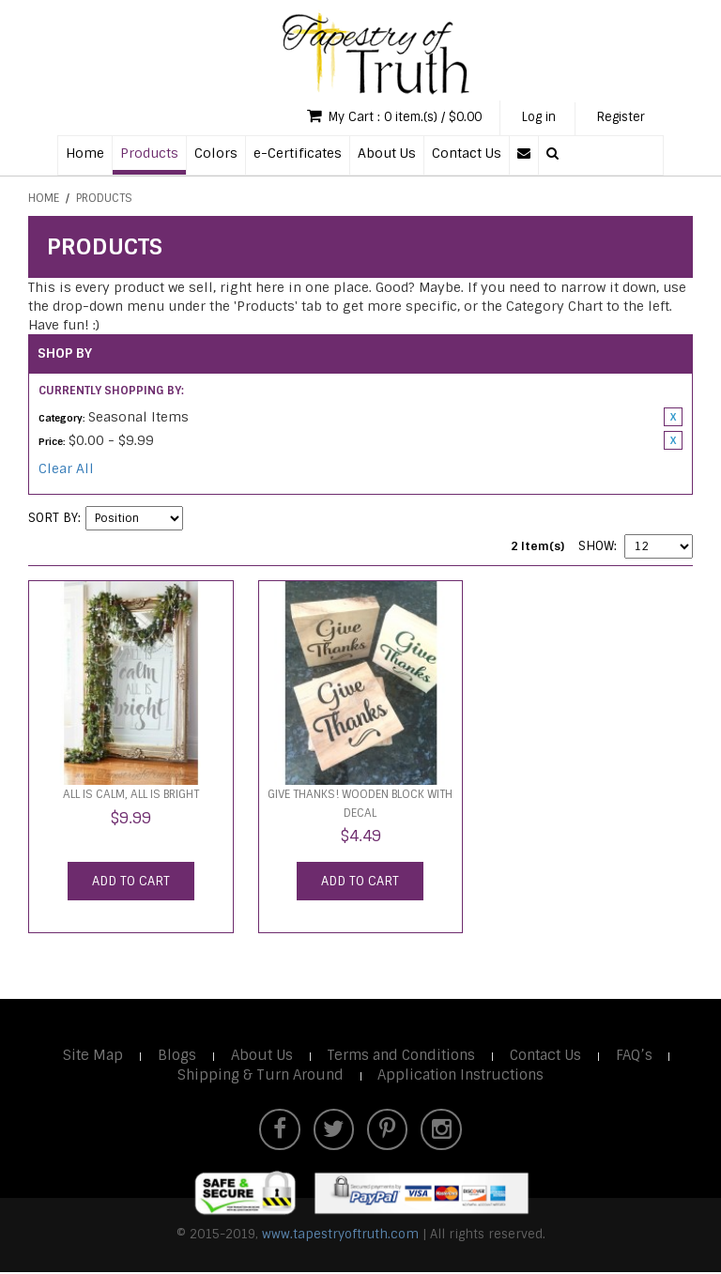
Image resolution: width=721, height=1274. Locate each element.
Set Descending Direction (200, 519)
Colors (216, 153)
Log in (533, 118)
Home (85, 153)
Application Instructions (461, 1076)
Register (619, 118)
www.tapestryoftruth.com (340, 1236)
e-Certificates (297, 153)
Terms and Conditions (402, 1056)
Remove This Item (673, 417)
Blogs (176, 1056)
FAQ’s (637, 1056)
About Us (387, 153)
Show (596, 547)
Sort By (53, 519)
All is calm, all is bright (131, 795)
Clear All (66, 469)
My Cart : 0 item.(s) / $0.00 (382, 117)
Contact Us (466, 153)
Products (149, 153)
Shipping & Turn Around (259, 1076)
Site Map (91, 1056)
